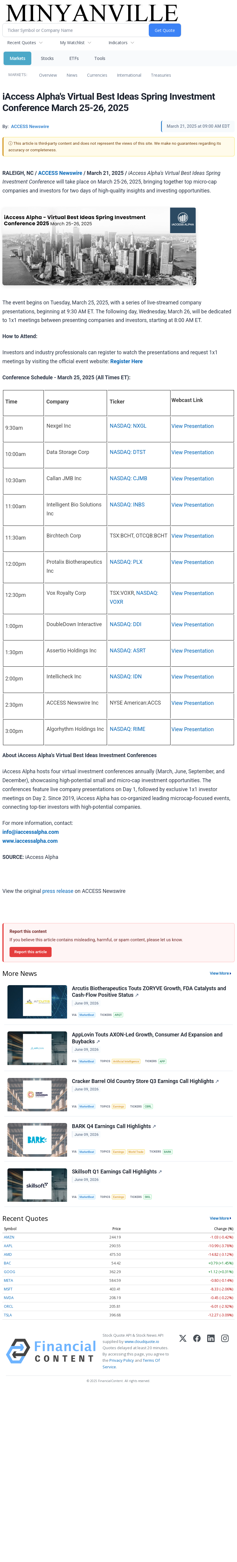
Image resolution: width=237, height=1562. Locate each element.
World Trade (137, 1154)
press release (57, 891)
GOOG (9, 1275)
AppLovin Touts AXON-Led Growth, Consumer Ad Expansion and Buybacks (147, 1039)
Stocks (47, 58)
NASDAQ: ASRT (128, 651)
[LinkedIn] (211, 1355)
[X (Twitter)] (183, 1355)
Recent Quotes (21, 42)
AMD (8, 1258)
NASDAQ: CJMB (128, 478)
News (72, 75)
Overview (48, 75)
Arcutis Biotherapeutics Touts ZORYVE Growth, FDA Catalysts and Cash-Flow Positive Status (149, 991)
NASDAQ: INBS (127, 505)
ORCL (8, 1310)
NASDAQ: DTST (128, 452)
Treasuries (161, 75)
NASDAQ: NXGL (128, 426)
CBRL (149, 1108)
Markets (17, 58)
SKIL (149, 1199)
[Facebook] (197, 1355)
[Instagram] (225, 1355)
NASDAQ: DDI (125, 624)
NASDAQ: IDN (126, 677)
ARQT (119, 1015)
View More (219, 973)
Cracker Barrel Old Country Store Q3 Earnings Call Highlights (145, 1083)
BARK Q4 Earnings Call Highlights (114, 1129)
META (8, 1284)
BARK (169, 1154)
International (129, 75)
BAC (7, 1266)
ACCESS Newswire (60, 173)
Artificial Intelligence (127, 1062)
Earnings (119, 1108)
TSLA (8, 1318)
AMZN (9, 1240)
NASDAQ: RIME (127, 729)
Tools (99, 58)
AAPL (8, 1249)
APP (164, 1062)
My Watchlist (72, 42)
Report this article (30, 951)
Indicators (118, 42)
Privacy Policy (121, 1364)
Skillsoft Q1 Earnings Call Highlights (117, 1175)
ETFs (74, 58)
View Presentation (192, 426)
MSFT (8, 1292)
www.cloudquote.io (142, 1345)
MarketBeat (87, 1015)
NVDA (9, 1301)
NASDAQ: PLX (126, 562)
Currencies (97, 75)
